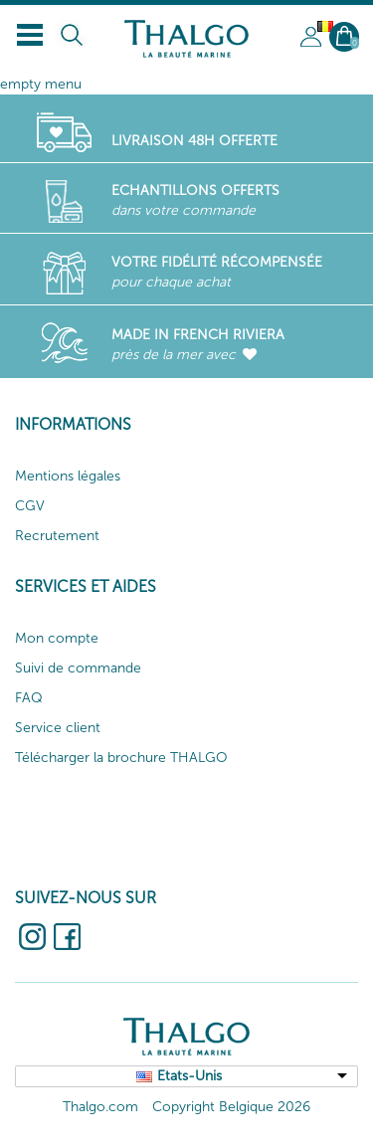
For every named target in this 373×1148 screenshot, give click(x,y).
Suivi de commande (78, 668)
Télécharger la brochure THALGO (121, 757)
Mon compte (56, 638)
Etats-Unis (189, 1075)
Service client (57, 727)
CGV (30, 505)
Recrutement (57, 535)
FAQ (29, 697)
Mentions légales (67, 476)
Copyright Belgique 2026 (231, 1106)
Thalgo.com (100, 1106)
